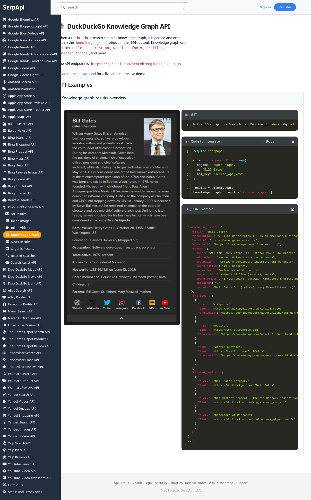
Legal (154, 483)
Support (247, 483)
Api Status (126, 483)
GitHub (142, 483)
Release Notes (201, 483)
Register (295, 7)
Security (166, 483)
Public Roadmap (226, 483)
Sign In (275, 7)
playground (97, 73)
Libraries (181, 483)
